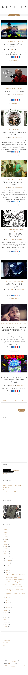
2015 (5, 553)
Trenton (17, 129)
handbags (5, 642)
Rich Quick (19, 179)
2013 (5, 610)
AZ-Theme (11, 663)
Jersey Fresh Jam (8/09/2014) (14, 235)
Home (14, 400)
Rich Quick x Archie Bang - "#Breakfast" (14, 183)
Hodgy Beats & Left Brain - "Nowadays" (14, 45)
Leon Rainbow (19, 229)
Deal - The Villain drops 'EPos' (10, 492)
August (8, 568)
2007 (5, 624)
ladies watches (6, 640)
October (8, 563)
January (8, 607)
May (7, 597)
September (9, 565)
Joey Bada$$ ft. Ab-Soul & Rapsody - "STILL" (14, 494)
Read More (14, 60)
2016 (5, 551)
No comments (20, 49)
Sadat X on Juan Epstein (14, 91)
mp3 (25, 87)
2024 (5, 534)
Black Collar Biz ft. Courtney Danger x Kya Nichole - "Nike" (14, 328)
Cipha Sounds (6, 87)
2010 (5, 617)
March (7, 602)
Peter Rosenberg (11, 88)
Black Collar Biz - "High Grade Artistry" (14, 133)
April (7, 600)
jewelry (4, 644)
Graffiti (8, 229)
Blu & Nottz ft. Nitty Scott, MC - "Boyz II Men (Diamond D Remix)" (14, 379)
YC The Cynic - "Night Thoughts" (14, 285)
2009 (5, 619)
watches (5, 639)
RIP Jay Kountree (7, 489)
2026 (5, 530)
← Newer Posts (5, 400)
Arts (4, 229)
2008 (5, 622)
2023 (5, 537)
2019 (5, 544)
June (7, 572)
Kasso (13, 229)
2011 (5, 615)
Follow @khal (15, 470)
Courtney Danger (16, 323)
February (8, 605)
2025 (5, 532)
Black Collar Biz (9, 128)
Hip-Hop (6, 41)
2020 (5, 541)
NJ (20, 128)
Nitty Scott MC (16, 374)
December (8, 558)
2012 (5, 612)
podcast (19, 88)
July (7, 570)
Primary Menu (14, 15)
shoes (4, 645)
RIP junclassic (6, 487)
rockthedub (14, 7)
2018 (5, 546)
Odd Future (20, 41)
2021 (5, 539)
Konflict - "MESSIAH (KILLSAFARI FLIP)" (12, 485)
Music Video (12, 41)
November (8, 560)
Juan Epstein (19, 87)
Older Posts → (23, 400)
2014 (5, 556)
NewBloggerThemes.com (7, 665)
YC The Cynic (20, 281)
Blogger (14, 661)
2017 (5, 549)
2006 (5, 627)
